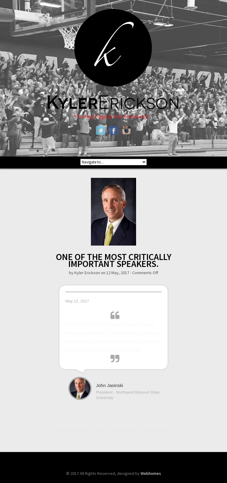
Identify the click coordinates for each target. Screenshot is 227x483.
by (71, 272)
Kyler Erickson (87, 272)
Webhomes (151, 473)
